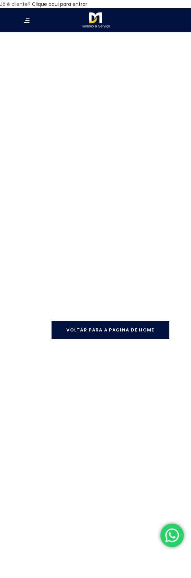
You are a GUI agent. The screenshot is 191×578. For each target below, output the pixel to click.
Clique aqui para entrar (59, 4)
